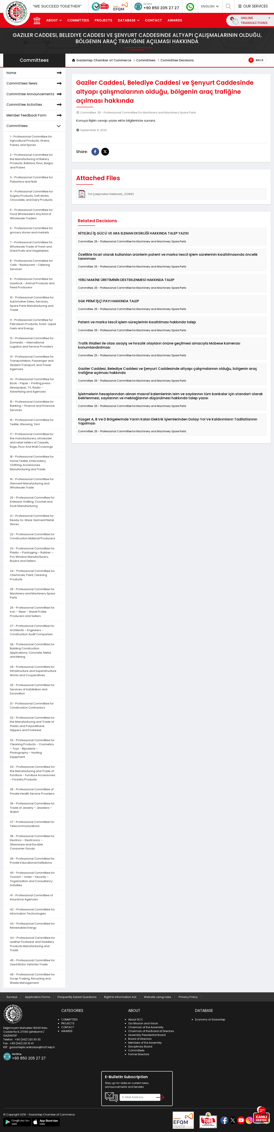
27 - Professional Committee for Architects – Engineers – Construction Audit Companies (32, 630)
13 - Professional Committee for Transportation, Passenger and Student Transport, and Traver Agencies (32, 363)
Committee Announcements (34, 94)
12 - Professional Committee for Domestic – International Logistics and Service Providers (32, 342)
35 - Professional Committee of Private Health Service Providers (32, 791)
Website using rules (157, 997)
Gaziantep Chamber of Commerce (101, 60)
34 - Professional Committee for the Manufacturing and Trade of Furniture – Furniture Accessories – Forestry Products (32, 773)
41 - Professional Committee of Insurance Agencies (31, 897)
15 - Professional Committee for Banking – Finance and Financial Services (32, 406)
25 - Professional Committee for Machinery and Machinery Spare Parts (32, 593)
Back (255, 60)
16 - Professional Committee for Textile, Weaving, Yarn (32, 422)
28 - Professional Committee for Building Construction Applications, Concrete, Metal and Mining (32, 650)
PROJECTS (103, 20)
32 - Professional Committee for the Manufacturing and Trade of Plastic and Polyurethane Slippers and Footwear (32, 724)
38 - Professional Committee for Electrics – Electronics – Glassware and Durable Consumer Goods (32, 842)
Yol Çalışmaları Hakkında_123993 (106, 194)
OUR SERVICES (253, 6)
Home (34, 73)
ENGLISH (210, 6)
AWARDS (175, 20)
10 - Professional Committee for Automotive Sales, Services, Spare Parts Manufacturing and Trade (32, 303)
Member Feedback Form (34, 115)
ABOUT (52, 20)
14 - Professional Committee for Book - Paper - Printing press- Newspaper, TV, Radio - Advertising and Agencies (32, 385)
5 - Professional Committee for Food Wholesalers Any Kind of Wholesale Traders (31, 214)
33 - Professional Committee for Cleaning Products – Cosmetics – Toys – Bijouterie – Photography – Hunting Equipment (32, 748)
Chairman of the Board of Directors (151, 1031)
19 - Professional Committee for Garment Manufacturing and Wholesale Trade (32, 483)
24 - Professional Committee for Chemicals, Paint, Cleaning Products (32, 575)
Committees (145, 60)
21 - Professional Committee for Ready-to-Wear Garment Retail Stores (32, 520)
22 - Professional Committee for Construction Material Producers (32, 536)
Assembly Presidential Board (147, 1035)
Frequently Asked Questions (77, 997)
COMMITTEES (78, 20)
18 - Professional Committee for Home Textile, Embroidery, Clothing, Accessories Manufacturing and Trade (32, 463)
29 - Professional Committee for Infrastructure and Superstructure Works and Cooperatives (33, 671)
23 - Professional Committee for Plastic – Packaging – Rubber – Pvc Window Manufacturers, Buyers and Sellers (32, 554)
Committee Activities (34, 105)
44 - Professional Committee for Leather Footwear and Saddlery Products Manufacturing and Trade (32, 944)
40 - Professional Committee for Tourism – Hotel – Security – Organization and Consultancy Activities (32, 879)
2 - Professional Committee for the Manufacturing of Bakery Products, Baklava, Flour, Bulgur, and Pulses (32, 161)
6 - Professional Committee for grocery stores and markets (31, 230)
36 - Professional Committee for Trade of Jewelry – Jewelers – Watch (32, 807)
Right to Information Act (120, 997)
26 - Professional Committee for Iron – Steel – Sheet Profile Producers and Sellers (32, 612)
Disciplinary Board (140, 1046)
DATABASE (126, 20)
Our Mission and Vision (143, 1023)
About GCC (135, 1019)
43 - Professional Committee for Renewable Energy (32, 926)
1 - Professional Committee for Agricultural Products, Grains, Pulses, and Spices (31, 141)
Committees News (34, 83)
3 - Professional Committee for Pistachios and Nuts (31, 179)
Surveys (11, 997)
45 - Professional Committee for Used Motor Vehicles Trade (32, 962)
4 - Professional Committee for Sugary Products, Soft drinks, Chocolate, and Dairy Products (31, 195)
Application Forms (37, 997)
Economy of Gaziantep (210, 1019)
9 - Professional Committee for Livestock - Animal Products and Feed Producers (32, 283)
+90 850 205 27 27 (161, 8)
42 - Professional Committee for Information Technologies (32, 911)
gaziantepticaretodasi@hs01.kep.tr (32, 1047)
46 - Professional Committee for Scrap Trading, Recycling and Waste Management (32, 978)
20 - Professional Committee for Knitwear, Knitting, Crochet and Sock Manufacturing (32, 502)
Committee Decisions (177, 60)
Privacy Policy (188, 997)
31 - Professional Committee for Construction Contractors (32, 705)
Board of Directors (140, 1039)
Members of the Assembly (145, 1042)
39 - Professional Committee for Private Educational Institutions (32, 861)
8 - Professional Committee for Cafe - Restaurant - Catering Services (31, 265)
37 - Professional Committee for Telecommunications (32, 824)
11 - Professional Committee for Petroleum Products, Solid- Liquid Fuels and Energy (33, 324)
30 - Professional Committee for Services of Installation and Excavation (32, 689)
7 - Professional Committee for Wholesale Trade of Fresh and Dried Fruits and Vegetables (31, 246)
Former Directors (138, 1054)
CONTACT (153, 20)
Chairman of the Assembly (145, 1027)
